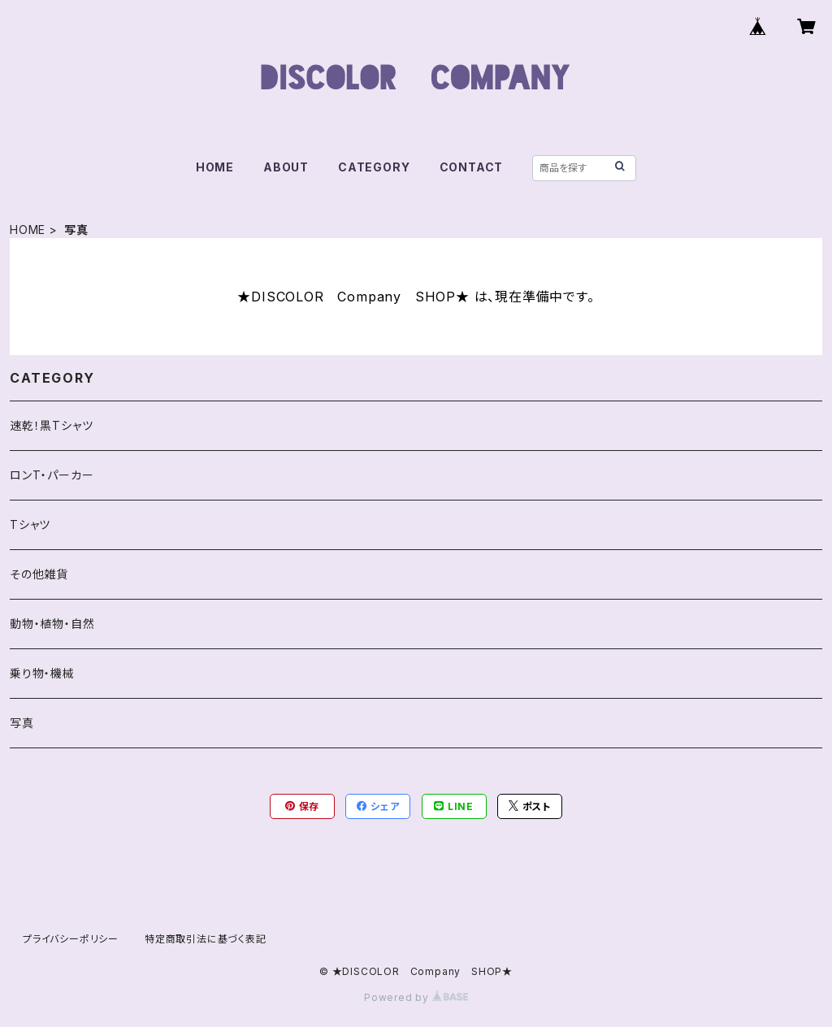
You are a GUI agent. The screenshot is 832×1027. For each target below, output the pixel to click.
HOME (215, 167)
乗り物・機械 (42, 673)
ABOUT (286, 167)
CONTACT (472, 167)
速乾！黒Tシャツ (51, 425)
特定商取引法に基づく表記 (205, 939)
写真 (22, 723)
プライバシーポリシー (71, 939)
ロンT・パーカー (51, 475)
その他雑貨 (39, 574)
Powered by (416, 997)
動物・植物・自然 (52, 623)
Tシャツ (30, 524)
